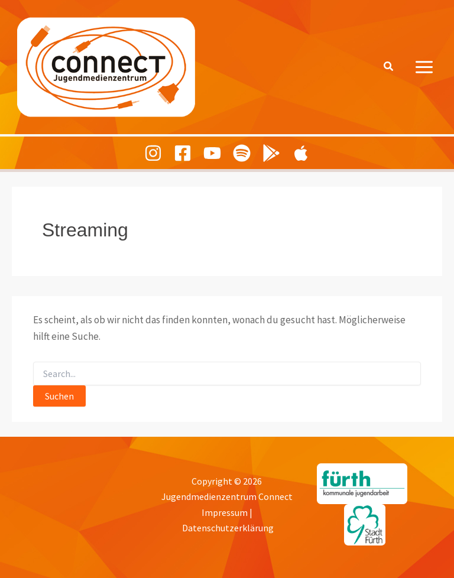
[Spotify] (242, 153)
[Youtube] (212, 153)
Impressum (225, 512)
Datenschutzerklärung (228, 528)
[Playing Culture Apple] (301, 153)
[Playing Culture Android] (271, 153)
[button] (389, 66)
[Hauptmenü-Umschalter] (425, 67)
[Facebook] (183, 153)
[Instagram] (153, 153)
